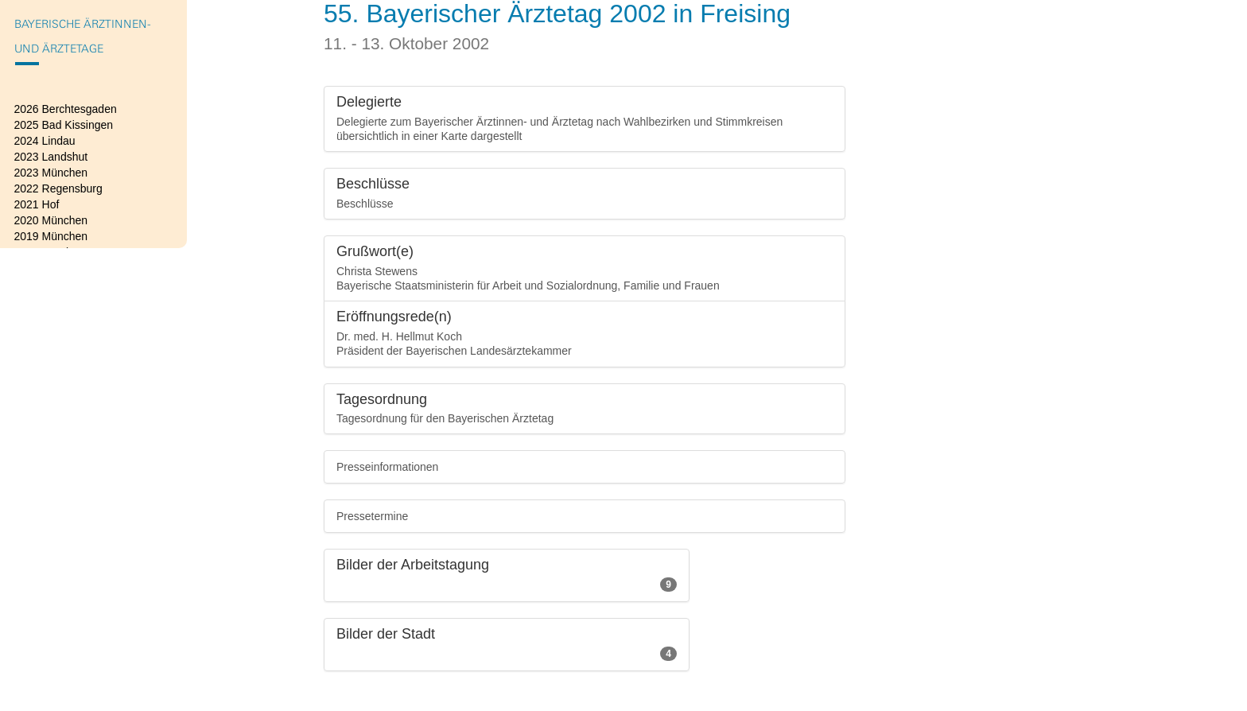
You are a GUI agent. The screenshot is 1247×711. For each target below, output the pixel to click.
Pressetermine (372, 516)
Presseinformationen (387, 466)
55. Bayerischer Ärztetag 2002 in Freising (557, 13)
